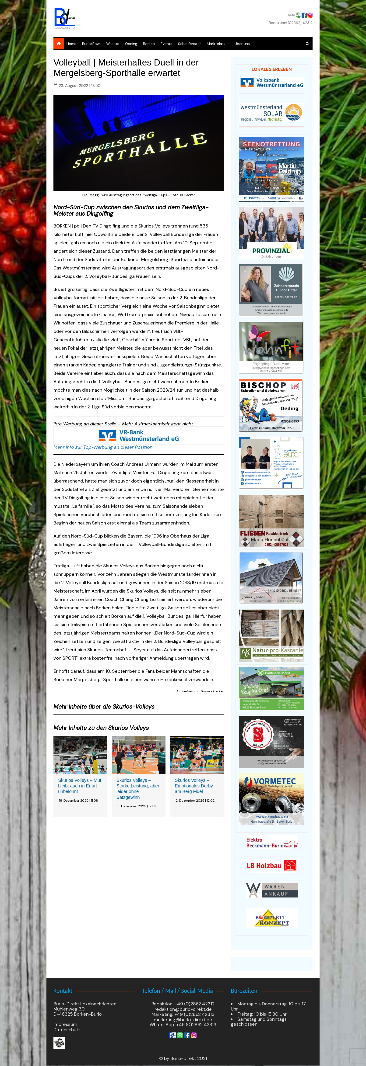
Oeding (131, 43)
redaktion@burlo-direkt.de (183, 1010)
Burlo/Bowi (91, 43)
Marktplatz (216, 43)
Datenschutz (67, 1030)
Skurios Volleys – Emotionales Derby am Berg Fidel (194, 786)
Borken (149, 43)
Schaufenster (189, 43)
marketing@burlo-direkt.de (183, 1020)
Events (166, 43)
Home (71, 43)
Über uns (242, 43)
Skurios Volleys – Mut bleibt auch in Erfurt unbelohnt (76, 786)
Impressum (65, 1025)
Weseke (112, 43)
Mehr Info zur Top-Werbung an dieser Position (102, 447)
